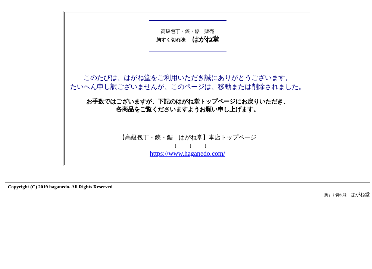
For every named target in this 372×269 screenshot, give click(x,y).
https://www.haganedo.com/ (187, 153)
